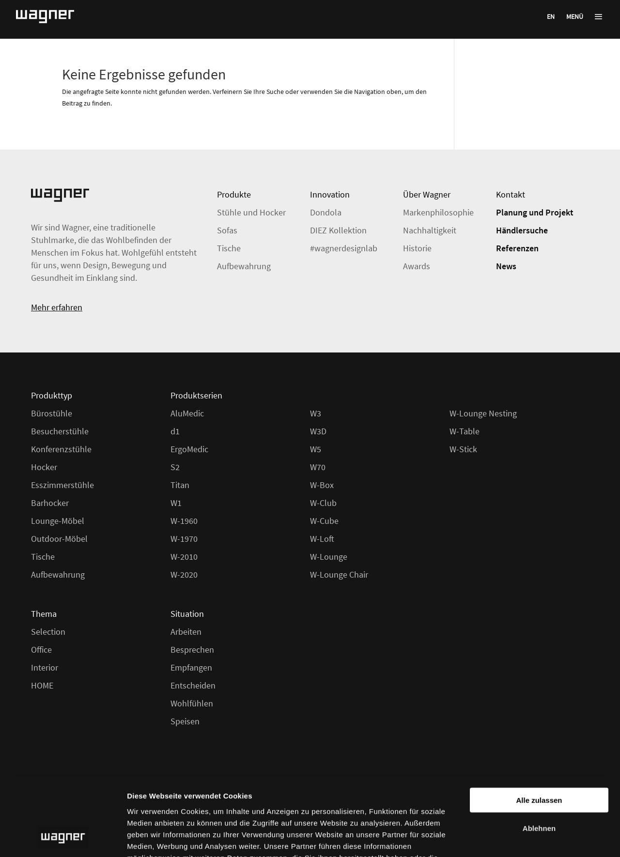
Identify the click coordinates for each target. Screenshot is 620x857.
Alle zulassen (539, 729)
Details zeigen (515, 838)
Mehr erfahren (56, 307)
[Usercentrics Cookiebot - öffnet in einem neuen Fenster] (62, 838)
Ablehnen (539, 758)
